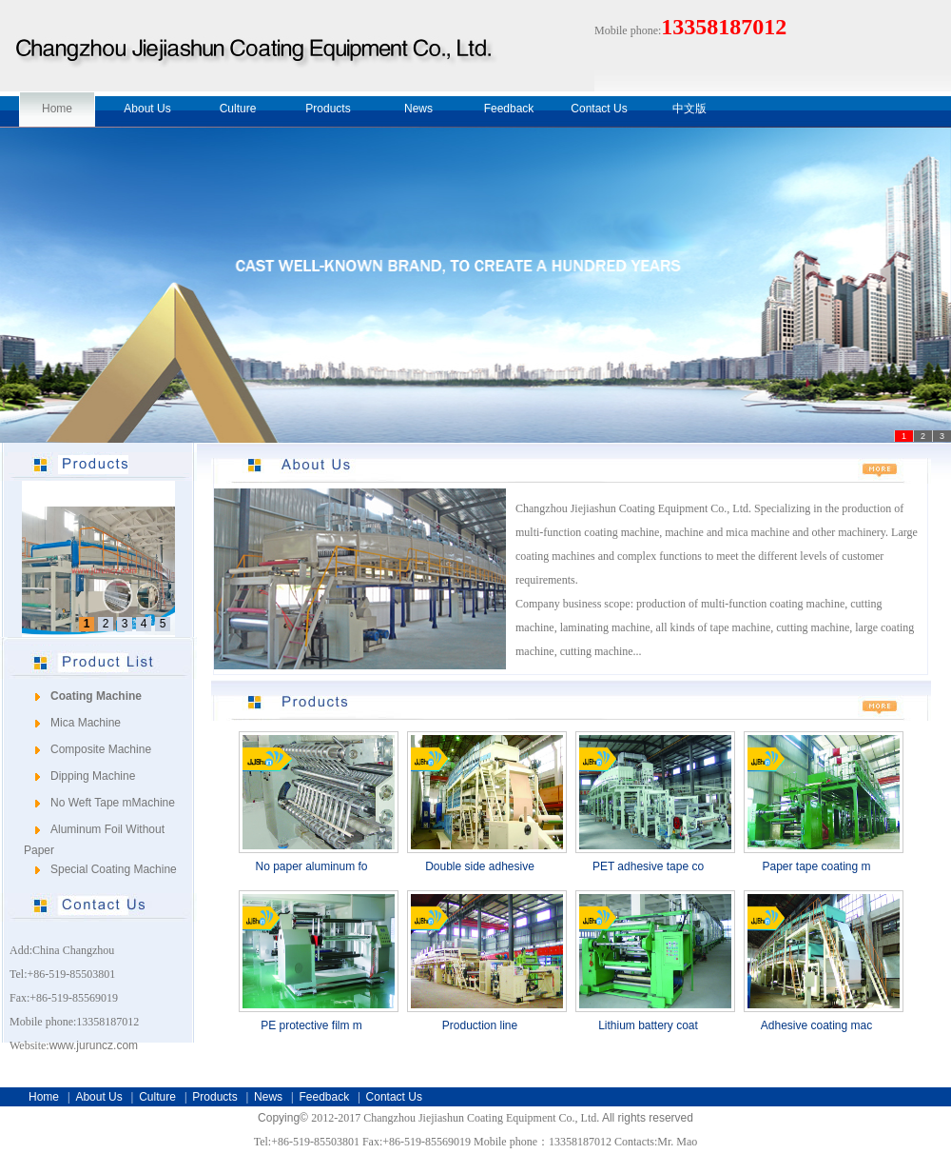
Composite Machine (100, 749)
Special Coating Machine (113, 869)
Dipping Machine (92, 776)
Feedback (509, 108)
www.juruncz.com (93, 1045)
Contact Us (599, 108)
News (418, 108)
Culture (238, 108)
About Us (147, 108)
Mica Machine (85, 722)
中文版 (689, 108)
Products (327, 108)
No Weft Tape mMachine (112, 802)
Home (57, 108)
